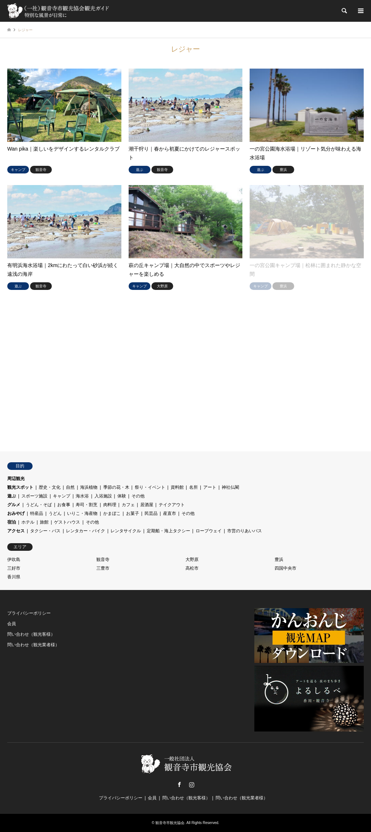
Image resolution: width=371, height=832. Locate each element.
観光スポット (20, 487)
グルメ (13, 504)
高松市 (192, 568)
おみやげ (16, 513)
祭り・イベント (150, 487)
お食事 (63, 504)
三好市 (13, 568)
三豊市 (102, 568)
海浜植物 (88, 487)
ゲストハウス (67, 522)
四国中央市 (285, 568)
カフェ (128, 504)
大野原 (192, 559)
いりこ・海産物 (82, 513)
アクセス (16, 530)
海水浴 (82, 496)
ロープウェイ (209, 530)
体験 (121, 496)
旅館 (44, 522)
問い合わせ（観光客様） (31, 634)
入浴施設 (103, 496)
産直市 (169, 513)
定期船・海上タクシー (168, 530)
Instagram (191, 784)
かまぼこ (112, 513)
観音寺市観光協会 (169, 823)
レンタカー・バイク (85, 530)
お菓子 (132, 513)
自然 (70, 487)
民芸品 (151, 513)
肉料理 (109, 504)
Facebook (179, 784)
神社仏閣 (230, 487)
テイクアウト (172, 504)
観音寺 (102, 559)
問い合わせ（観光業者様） (33, 644)
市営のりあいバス (244, 530)
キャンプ (61, 496)
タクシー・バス (45, 530)
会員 (11, 623)
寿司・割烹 (86, 504)
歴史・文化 (50, 487)
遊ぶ (11, 496)
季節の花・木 (116, 487)
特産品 (36, 513)
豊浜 (279, 559)
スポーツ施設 (34, 496)
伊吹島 (13, 559)
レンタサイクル (126, 530)
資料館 (177, 487)
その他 (138, 496)
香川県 (13, 576)
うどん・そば (39, 504)
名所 (193, 487)
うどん (55, 513)
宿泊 (11, 522)
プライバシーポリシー (29, 613)
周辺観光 (16, 478)
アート (209, 487)
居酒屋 (146, 504)
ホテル (27, 522)
